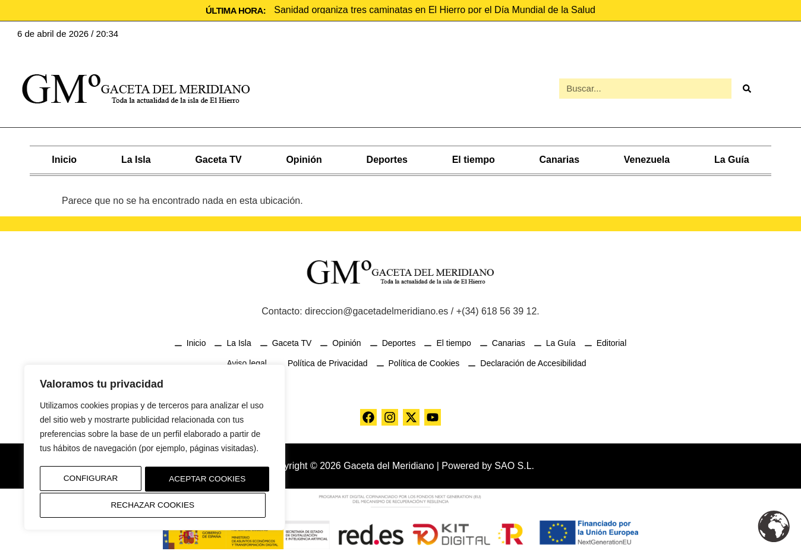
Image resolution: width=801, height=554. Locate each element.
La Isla (136, 158)
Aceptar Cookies (154, 505)
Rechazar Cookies (202, 480)
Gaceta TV (218, 158)
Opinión (303, 158)
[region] (154, 448)
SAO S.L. (514, 464)
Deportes (387, 158)
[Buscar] (746, 88)
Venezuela (647, 158)
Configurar (87, 480)
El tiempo (473, 158)
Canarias (559, 158)
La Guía (731, 158)
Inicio (64, 158)
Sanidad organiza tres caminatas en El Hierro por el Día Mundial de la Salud (434, 10)
